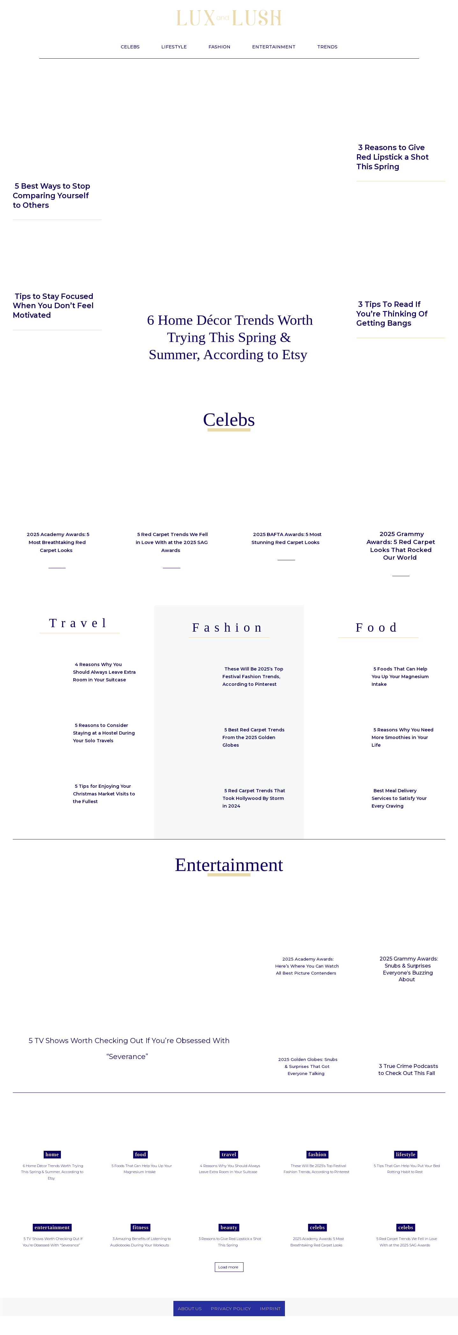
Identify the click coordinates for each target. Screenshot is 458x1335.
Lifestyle (29, 170)
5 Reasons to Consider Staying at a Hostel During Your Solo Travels (103, 732)
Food (140, 1167)
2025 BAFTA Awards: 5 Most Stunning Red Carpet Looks (287, 541)
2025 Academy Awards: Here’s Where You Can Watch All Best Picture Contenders (308, 969)
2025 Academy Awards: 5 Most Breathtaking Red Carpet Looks (57, 545)
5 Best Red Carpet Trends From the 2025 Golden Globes (251, 737)
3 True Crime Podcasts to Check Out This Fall (408, 1069)
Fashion (317, 1167)
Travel (229, 1167)
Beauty (370, 130)
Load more (228, 1285)
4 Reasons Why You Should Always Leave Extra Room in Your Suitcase (101, 671)
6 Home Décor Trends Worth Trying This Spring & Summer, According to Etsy (230, 337)
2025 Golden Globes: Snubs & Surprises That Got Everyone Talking (307, 1073)
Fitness (141, 1240)
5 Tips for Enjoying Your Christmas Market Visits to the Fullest (104, 793)
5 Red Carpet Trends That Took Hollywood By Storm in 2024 (251, 798)
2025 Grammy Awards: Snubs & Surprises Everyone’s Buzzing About (409, 969)
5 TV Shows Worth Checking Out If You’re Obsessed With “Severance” (129, 1054)
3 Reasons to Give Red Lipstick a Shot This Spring (392, 157)
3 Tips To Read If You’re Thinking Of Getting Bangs (392, 314)
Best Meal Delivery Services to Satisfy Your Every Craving (403, 798)
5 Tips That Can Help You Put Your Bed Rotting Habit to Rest (404, 1181)
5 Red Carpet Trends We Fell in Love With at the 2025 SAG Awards (171, 541)
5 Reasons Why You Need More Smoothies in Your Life (402, 737)
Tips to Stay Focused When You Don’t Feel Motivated (53, 306)
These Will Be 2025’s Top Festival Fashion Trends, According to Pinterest (250, 676)
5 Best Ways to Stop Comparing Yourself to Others (51, 196)
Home (52, 1167)
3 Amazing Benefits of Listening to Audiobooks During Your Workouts (142, 1257)
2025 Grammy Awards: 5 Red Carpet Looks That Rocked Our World (401, 545)
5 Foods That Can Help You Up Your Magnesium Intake (403, 676)
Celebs (317, 1240)
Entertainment (52, 1240)
